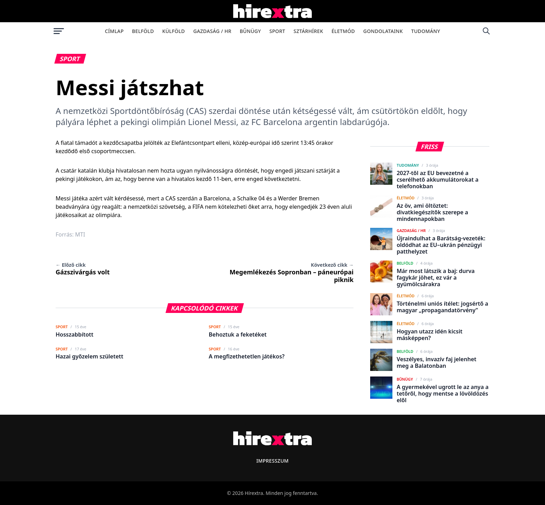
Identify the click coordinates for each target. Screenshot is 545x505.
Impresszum (272, 460)
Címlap (114, 31)
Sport (277, 31)
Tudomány (425, 31)
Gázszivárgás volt (82, 269)
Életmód (343, 31)
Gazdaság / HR (212, 31)
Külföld (173, 31)
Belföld (143, 31)
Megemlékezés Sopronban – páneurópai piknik (291, 273)
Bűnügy (250, 31)
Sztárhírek (308, 31)
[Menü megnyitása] (58, 31)
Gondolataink (383, 31)
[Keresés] (486, 31)
